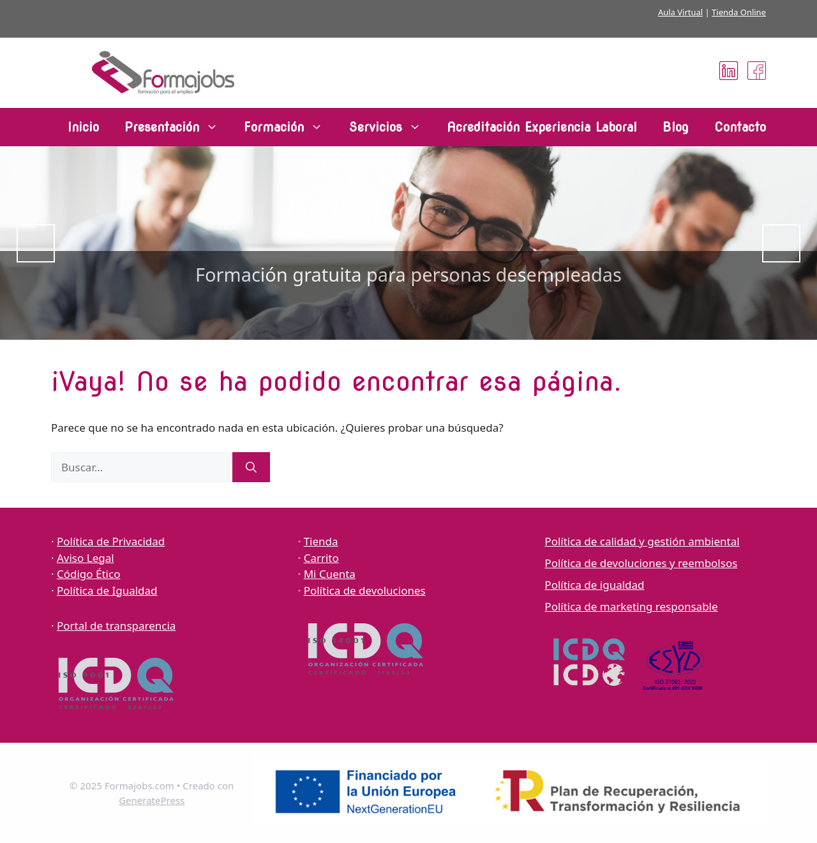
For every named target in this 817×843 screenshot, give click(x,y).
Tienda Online (739, 12)
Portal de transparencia (116, 625)
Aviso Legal (85, 558)
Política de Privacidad (111, 541)
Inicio (83, 127)
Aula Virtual (680, 12)
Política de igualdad (594, 584)
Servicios (391, 127)
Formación (290, 127)
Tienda (321, 541)
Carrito (321, 558)
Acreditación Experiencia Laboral (542, 127)
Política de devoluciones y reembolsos (640, 563)
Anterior (36, 243)
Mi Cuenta (330, 573)
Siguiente (781, 243)
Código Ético (88, 573)
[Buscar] (251, 467)
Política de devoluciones (365, 590)
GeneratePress (151, 800)
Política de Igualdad (107, 590)
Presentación (177, 127)
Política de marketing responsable (630, 606)
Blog (676, 127)
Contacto (740, 127)
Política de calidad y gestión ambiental (641, 541)
